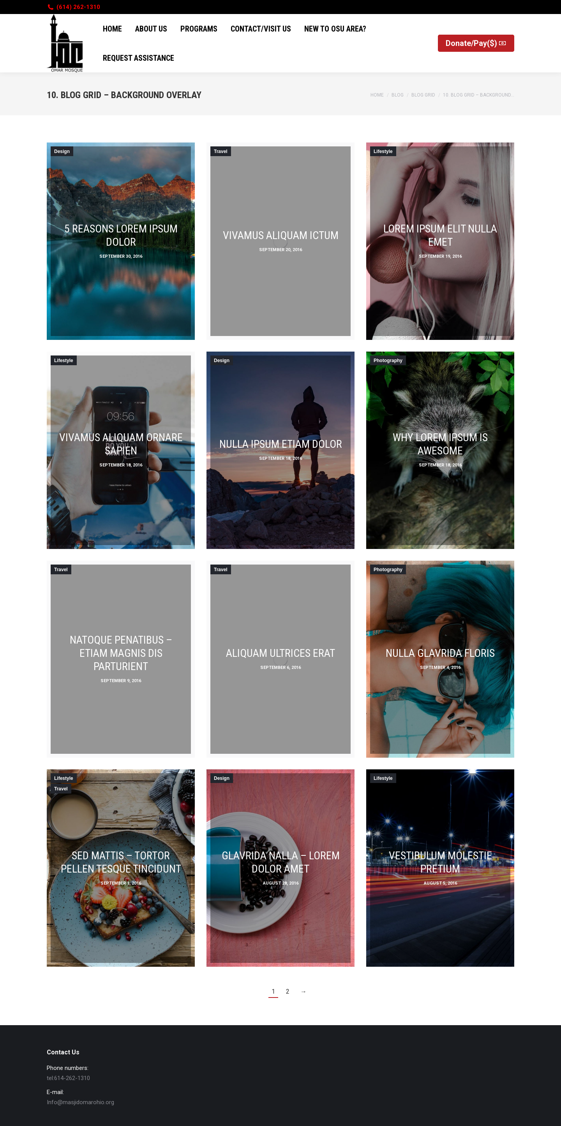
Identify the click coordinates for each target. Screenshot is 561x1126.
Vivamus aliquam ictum (281, 235)
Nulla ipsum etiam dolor (280, 444)
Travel (221, 151)
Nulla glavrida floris (440, 653)
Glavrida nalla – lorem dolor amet (281, 862)
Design (62, 151)
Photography (388, 360)
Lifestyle (383, 151)
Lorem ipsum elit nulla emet (440, 235)
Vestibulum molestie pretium (440, 862)
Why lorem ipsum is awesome (440, 444)
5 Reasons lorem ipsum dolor (121, 235)
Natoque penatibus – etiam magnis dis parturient (121, 653)
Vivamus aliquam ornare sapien (121, 444)
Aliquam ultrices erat (280, 653)
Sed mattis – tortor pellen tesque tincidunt (121, 862)
